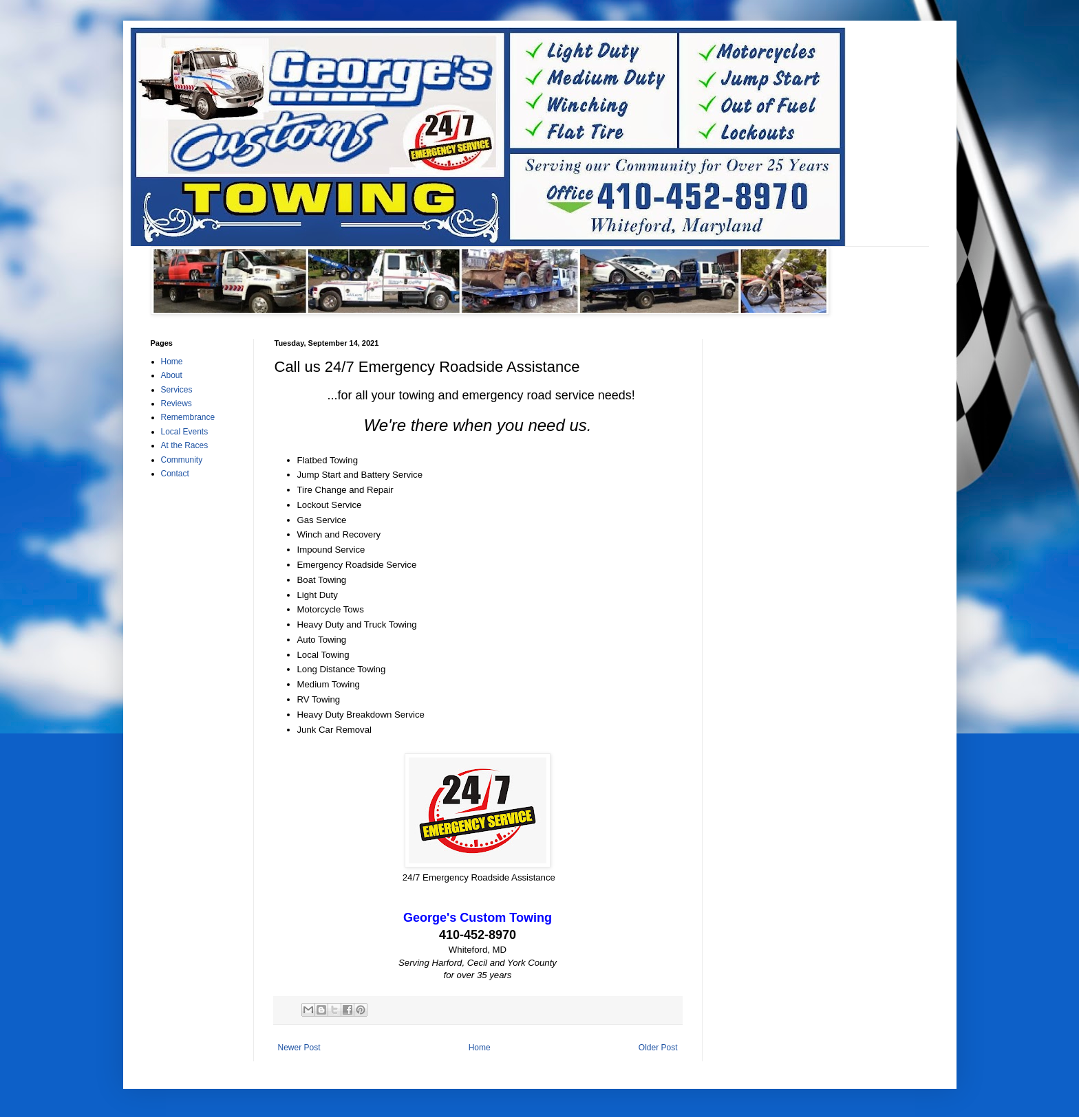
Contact (175, 473)
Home (480, 1047)
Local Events (185, 431)
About (171, 375)
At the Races (185, 445)
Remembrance (188, 417)
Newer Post (299, 1047)
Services (177, 390)
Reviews (176, 403)
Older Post (658, 1047)
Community (182, 460)
